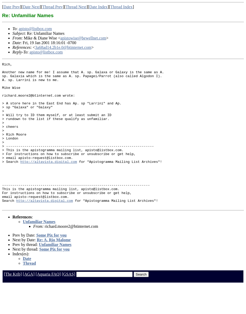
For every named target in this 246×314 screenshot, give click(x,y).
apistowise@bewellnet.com (83, 38)
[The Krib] (13, 303)
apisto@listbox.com (35, 28)
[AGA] (29, 303)
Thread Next (76, 7)
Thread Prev (52, 7)
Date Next (31, 7)
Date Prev (11, 7)
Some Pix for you (51, 264)
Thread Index (121, 7)
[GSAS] (68, 303)
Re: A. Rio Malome (54, 268)
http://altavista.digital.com (48, 181)
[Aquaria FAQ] (48, 303)
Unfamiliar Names (39, 250)
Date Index (98, 7)
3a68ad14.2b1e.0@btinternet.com (63, 47)
